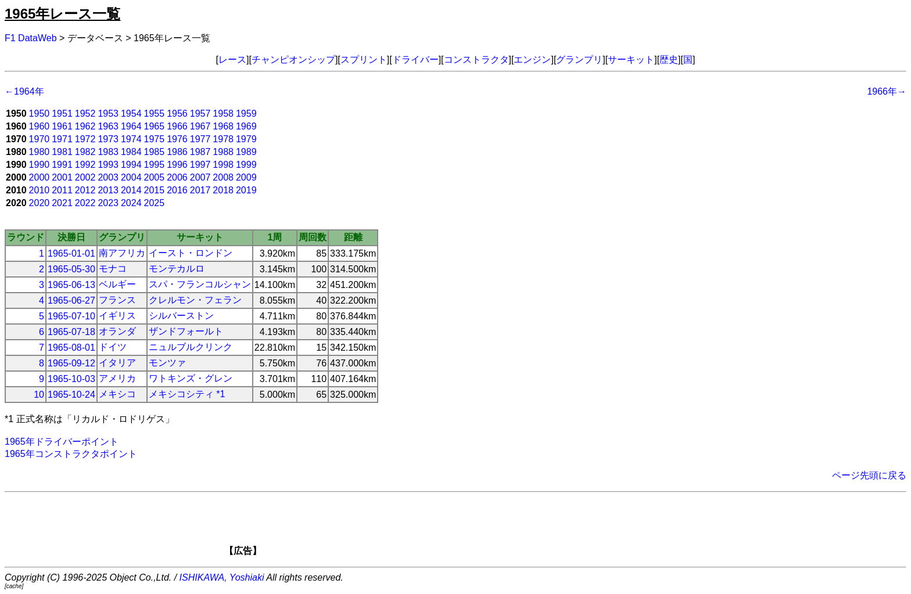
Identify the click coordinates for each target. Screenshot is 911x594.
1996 (177, 165)
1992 (85, 165)
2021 (62, 203)
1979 (246, 139)
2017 (200, 190)
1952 (85, 113)
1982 (85, 152)
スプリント (363, 59)
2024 (131, 203)
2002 (85, 177)
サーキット (631, 59)
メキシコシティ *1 (187, 394)
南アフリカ (122, 253)
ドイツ (113, 347)
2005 (154, 177)
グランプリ (579, 59)
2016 (177, 190)
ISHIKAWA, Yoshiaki (222, 577)
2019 (246, 190)
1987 (200, 152)
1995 (154, 165)
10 (39, 394)
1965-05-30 (71, 269)
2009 (246, 177)
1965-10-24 (71, 394)
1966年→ (886, 91)
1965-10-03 (71, 379)
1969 (246, 126)
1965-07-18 (71, 332)
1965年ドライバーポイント (62, 442)
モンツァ (167, 363)
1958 (223, 113)
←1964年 (24, 91)
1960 (39, 126)
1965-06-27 (71, 300)
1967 (200, 126)
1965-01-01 (71, 253)
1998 (223, 165)
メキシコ (117, 394)
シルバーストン (181, 316)
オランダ (117, 331)
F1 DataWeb (31, 38)
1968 (223, 126)
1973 (108, 139)
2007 (200, 177)
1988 (223, 152)
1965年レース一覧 (62, 13)
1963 (108, 126)
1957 (200, 113)
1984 (131, 152)
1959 (246, 113)
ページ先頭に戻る (869, 475)
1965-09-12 (71, 363)
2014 (131, 190)
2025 (154, 203)
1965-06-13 (71, 285)
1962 (85, 126)
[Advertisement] (475, 528)
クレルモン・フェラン (195, 300)
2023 (108, 203)
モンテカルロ (177, 268)
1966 (177, 126)
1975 (154, 139)
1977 (200, 139)
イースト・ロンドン (190, 253)
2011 (62, 190)
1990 (39, 165)
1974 (131, 139)
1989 (246, 152)
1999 (246, 165)
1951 (62, 113)
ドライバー (415, 59)
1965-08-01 (71, 347)
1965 (154, 126)
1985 (154, 152)
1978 (223, 139)
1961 (62, 126)
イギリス (117, 316)
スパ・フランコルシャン (200, 284)
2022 (85, 203)
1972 (85, 139)
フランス (117, 300)
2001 (62, 177)
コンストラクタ (476, 59)
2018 (223, 190)
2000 (39, 177)
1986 (177, 152)
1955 (154, 113)
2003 (108, 177)
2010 (39, 190)
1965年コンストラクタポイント (71, 454)
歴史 (668, 59)
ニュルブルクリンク (190, 347)
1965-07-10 (71, 316)
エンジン (532, 59)
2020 (39, 203)
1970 (39, 139)
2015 (154, 190)
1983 (108, 152)
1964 (131, 126)
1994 (131, 165)
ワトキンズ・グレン (190, 378)
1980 (39, 152)
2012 (85, 190)
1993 (108, 165)
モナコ (113, 268)
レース (232, 59)
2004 (131, 177)
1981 (62, 152)
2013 (108, 190)
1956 (177, 113)
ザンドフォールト (186, 331)
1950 (39, 113)
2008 (223, 177)
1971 (62, 139)
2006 (177, 177)
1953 (108, 113)
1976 (177, 139)
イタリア (117, 363)
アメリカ (117, 378)
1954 (131, 113)
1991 (62, 165)
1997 (200, 165)
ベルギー (117, 284)
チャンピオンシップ (293, 59)
